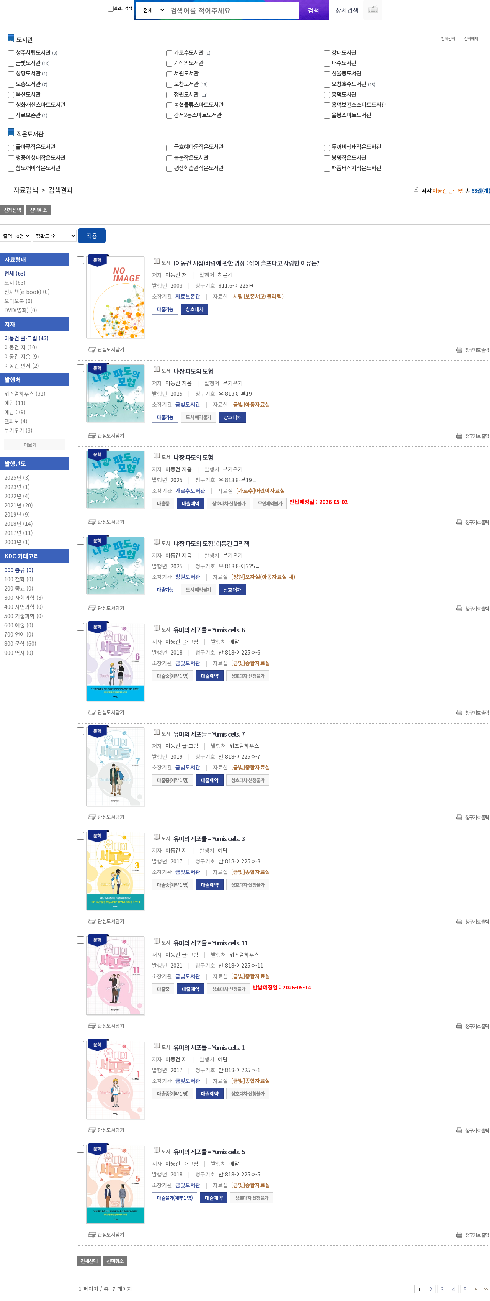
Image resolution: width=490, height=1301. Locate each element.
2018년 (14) (18, 523)
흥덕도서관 (344, 94)
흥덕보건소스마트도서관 (359, 104)
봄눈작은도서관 (191, 157)
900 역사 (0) (18, 652)
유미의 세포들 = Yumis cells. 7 (209, 733)
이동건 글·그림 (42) (26, 338)
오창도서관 (186, 84)
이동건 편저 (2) (21, 365)
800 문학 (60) (20, 643)
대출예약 (190, 503)
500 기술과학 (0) (23, 616)
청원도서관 (186, 94)
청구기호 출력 (477, 349)
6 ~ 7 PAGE (476, 1289)
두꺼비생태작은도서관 (356, 147)
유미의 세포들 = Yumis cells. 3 (209, 838)
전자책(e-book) (27, 291)
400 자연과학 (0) (23, 606)
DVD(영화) (20, 310)
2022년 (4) (17, 496)
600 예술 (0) (18, 625)
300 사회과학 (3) (23, 597)
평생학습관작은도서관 (199, 168)
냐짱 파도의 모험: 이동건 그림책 (211, 543)
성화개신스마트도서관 (40, 104)
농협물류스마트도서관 (199, 104)
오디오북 (18, 301)
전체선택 (448, 38)
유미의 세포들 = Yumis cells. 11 (210, 942)
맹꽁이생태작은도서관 (40, 157)
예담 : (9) (15, 412)
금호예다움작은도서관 (199, 147)
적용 (92, 235)
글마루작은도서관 (36, 147)
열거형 (468, 234)
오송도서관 (28, 84)
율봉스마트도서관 (351, 115)
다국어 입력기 (372, 10)
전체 (15, 273)
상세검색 (347, 10)
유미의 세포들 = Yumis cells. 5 (209, 1151)
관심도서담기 (111, 349)
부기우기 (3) (18, 430)
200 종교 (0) (18, 588)
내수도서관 (344, 63)
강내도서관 (344, 52)
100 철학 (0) (18, 579)
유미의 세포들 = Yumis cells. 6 (209, 629)
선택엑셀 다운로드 (463, 210)
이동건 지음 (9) (21, 356)
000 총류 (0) (18, 570)
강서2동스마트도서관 (198, 115)
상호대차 (194, 309)
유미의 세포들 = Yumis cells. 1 (209, 1047)
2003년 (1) (17, 542)
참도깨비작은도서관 (38, 168)
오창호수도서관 (349, 84)
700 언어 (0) (18, 634)
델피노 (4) (16, 421)
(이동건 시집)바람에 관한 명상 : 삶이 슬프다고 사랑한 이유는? (246, 262)
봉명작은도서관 (349, 157)
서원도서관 (186, 73)
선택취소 (38, 209)
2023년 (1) (17, 487)
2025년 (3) (17, 477)
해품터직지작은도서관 (356, 168)
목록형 (479, 234)
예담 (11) (15, 403)
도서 (15, 282)
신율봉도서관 (346, 73)
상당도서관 (28, 73)
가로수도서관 (189, 52)
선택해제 (471, 38)
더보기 (34, 444)
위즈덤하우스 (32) (25, 393)
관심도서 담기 (353, 210)
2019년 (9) (17, 514)
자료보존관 (28, 115)
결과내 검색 (120, 8)
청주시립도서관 (33, 52)
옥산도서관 (28, 94)
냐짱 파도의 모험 (193, 371)
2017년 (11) (18, 532)
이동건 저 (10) (20, 347)
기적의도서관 (189, 63)
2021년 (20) (18, 505)
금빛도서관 (28, 63)
